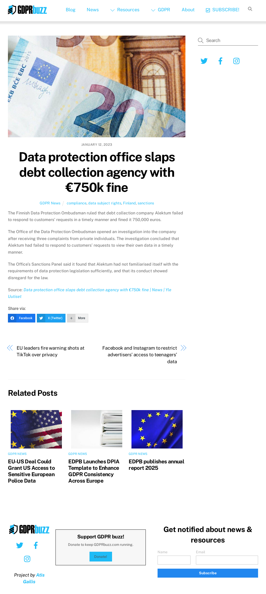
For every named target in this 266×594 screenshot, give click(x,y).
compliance (76, 203)
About (188, 9)
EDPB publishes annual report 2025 (156, 464)
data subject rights (104, 203)
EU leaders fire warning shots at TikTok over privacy (50, 351)
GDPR (160, 9)
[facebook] (221, 60)
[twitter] (205, 60)
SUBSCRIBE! (222, 9)
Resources (124, 9)
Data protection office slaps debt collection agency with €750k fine (97, 172)
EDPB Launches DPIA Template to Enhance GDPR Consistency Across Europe (93, 471)
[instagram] (238, 60)
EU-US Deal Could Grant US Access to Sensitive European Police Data (31, 471)
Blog (70, 9)
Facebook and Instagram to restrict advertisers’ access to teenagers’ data (139, 354)
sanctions (146, 203)
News (93, 9)
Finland (129, 203)
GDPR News (50, 203)
